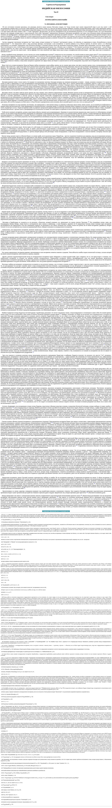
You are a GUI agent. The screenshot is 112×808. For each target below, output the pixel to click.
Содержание (46, 1)
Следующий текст (64, 1)
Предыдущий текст (54, 1)
